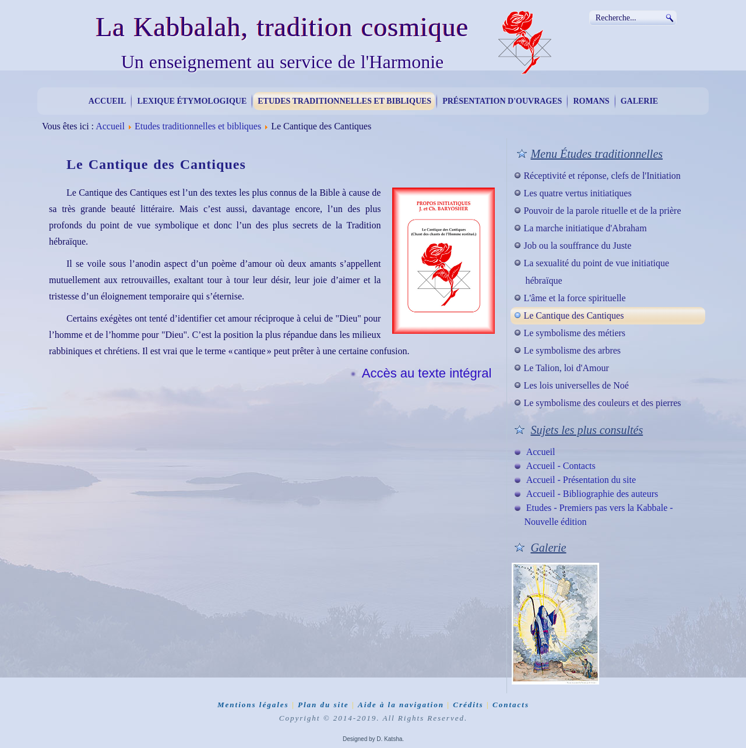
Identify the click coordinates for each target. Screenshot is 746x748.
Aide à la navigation (401, 704)
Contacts (510, 704)
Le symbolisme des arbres (572, 350)
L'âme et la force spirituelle (574, 298)
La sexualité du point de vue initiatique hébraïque (596, 271)
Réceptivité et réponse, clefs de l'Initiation (601, 176)
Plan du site (323, 704)
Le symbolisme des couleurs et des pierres (602, 403)
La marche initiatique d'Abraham (584, 228)
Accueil (107, 101)
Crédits (468, 704)
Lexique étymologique (192, 101)
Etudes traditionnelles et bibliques (344, 101)
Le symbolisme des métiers (574, 333)
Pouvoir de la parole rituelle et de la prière (602, 211)
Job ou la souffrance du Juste (577, 245)
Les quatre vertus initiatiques (577, 193)
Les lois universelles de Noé (575, 385)
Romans (591, 101)
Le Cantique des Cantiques (573, 315)
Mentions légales (253, 704)
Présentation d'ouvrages (502, 101)
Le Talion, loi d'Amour (565, 368)
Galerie (640, 101)
